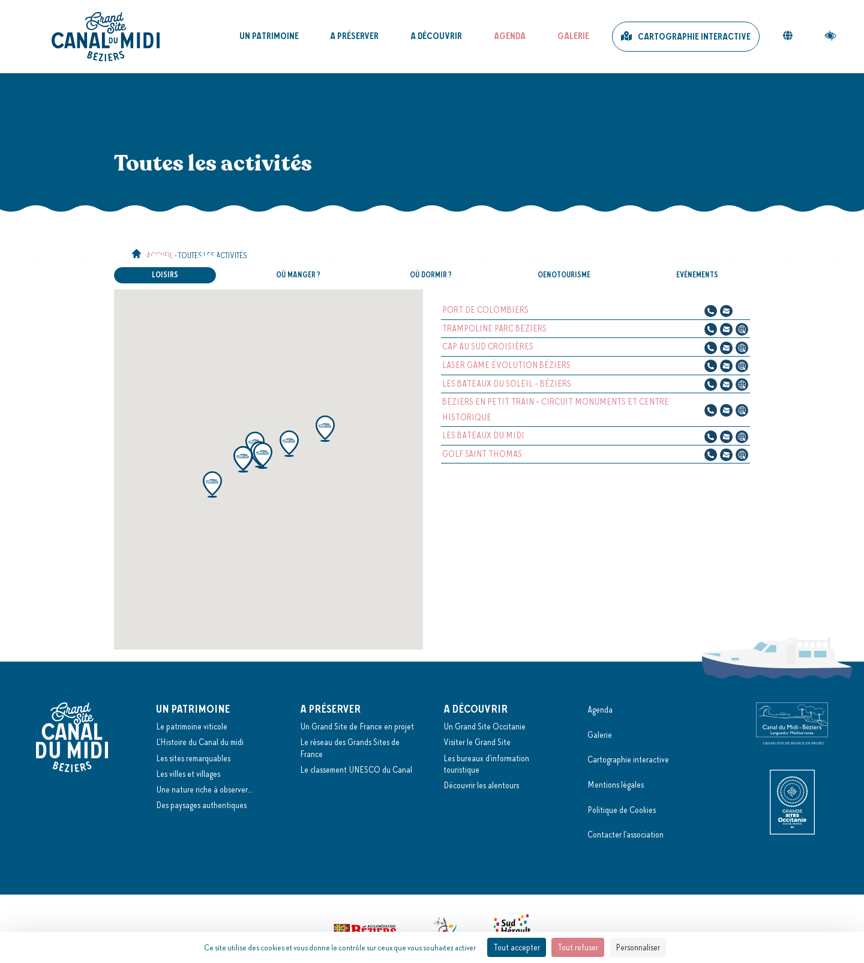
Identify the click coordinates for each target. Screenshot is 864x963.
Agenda (510, 36)
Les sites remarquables (193, 758)
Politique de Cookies (621, 810)
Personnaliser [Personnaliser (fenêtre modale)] (638, 947)
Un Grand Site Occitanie (484, 726)
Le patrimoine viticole (191, 726)
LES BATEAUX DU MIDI (483, 435)
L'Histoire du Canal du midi (200, 742)
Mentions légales (615, 785)
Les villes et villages (188, 774)
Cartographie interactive (694, 37)
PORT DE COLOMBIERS (485, 310)
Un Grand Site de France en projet (357, 726)
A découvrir (436, 36)
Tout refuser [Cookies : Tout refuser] (577, 947)
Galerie (573, 36)
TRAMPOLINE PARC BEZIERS (494, 328)
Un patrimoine (269, 36)
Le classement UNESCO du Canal (356, 770)
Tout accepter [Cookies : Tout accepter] (516, 947)
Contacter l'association (625, 835)
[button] (212, 484)
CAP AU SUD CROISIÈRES (487, 346)
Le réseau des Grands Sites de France (350, 747)
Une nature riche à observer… (204, 789)
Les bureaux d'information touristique (486, 764)
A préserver (354, 36)
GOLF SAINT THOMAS (482, 454)
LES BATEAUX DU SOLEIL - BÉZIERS (506, 384)
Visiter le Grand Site (477, 742)
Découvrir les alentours (481, 785)
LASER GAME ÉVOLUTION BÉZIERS (506, 365)
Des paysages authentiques (201, 805)
